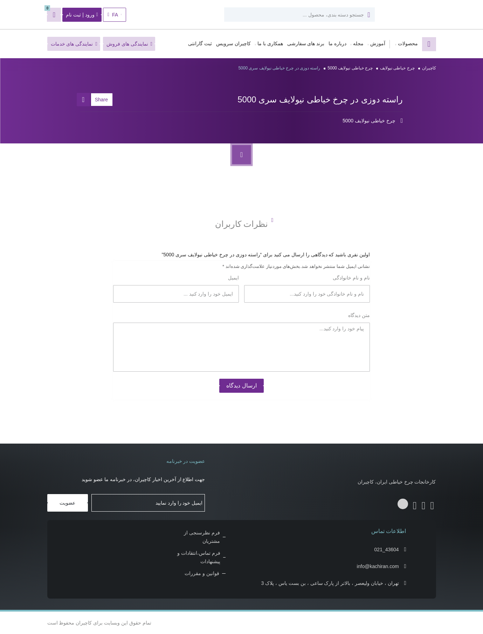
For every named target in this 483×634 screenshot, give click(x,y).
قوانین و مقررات (202, 573)
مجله (358, 43)
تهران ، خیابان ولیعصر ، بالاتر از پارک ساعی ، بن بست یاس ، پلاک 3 (330, 583)
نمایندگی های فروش (129, 44)
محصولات (408, 43)
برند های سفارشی (306, 43)
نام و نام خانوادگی (351, 278)
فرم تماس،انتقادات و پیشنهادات (198, 557)
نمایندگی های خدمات (74, 44)
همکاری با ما (270, 43)
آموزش (377, 43)
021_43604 (386, 549)
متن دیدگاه (358, 315)
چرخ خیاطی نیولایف (397, 68)
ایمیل (233, 278)
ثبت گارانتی (200, 43)
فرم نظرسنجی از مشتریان (202, 537)
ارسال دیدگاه (241, 386)
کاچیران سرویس (233, 43)
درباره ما (337, 43)
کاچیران (429, 68)
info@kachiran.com (378, 566)
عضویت (67, 503)
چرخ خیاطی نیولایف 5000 (350, 68)
